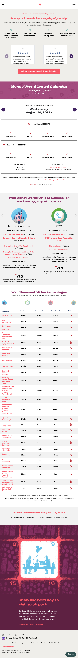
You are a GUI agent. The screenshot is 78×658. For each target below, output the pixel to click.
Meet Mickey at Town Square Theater (8, 400)
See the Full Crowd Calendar (31, 624)
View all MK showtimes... (19, 258)
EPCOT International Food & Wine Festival (59, 239)
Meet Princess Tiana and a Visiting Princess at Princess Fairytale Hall (7, 409)
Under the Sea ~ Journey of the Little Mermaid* (8, 482)
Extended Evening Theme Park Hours (56, 169)
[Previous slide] (2, 215)
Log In (73, 4)
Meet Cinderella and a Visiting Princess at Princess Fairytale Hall (8, 390)
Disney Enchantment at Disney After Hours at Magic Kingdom (19, 253)
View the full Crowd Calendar (39, 94)
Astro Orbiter (7, 315)
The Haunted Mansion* (7, 349)
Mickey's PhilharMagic (7, 419)
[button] (71, 56)
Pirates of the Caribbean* (7, 436)
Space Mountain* (6, 455)
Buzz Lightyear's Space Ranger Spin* (7, 335)
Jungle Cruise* (7, 360)
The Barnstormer (7, 321)
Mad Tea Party (7, 366)
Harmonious (54, 246)
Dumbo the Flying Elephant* (8, 343)
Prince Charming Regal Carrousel (8, 443)
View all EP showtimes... (59, 250)
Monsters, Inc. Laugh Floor (7, 425)
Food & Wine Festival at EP (58, 167)
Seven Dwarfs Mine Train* (7, 449)
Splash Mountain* (6, 461)
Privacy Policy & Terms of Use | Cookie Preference (16, 652)
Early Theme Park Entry (13, 234)
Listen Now (10, 647)
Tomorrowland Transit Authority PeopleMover (7, 474)
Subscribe (33, 184)
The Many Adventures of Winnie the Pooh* (7, 380)
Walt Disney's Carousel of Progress (7, 489)
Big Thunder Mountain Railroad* (6, 328)
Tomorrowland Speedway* (7, 467)
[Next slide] (75, 215)
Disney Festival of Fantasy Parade (19, 246)
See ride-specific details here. (57, 180)
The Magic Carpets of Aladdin (6, 373)
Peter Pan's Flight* (6, 431)
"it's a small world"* (6, 354)
